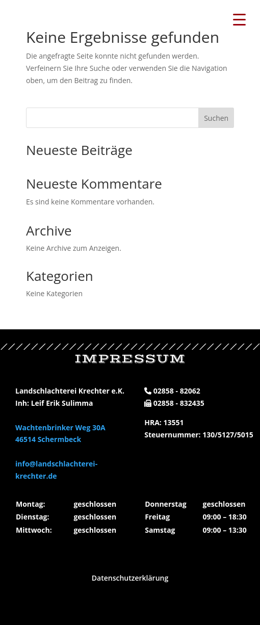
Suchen (216, 118)
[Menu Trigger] (239, 19)
